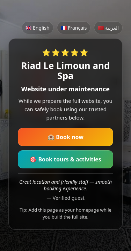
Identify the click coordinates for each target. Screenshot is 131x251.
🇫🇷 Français (74, 27)
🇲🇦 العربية (108, 27)
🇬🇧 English (37, 27)
